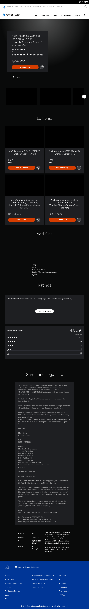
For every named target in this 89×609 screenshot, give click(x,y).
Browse (77, 13)
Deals (55, 13)
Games (9, 6)
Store (50, 6)
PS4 (21, 6)
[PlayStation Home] (4, 6)
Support (58, 6)
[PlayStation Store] (12, 13)
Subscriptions (65, 13)
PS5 (15, 6)
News (44, 6)
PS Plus (27, 6)
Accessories (36, 6)
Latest (35, 13)
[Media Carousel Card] (21, 94)
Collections (45, 13)
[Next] (84, 94)
